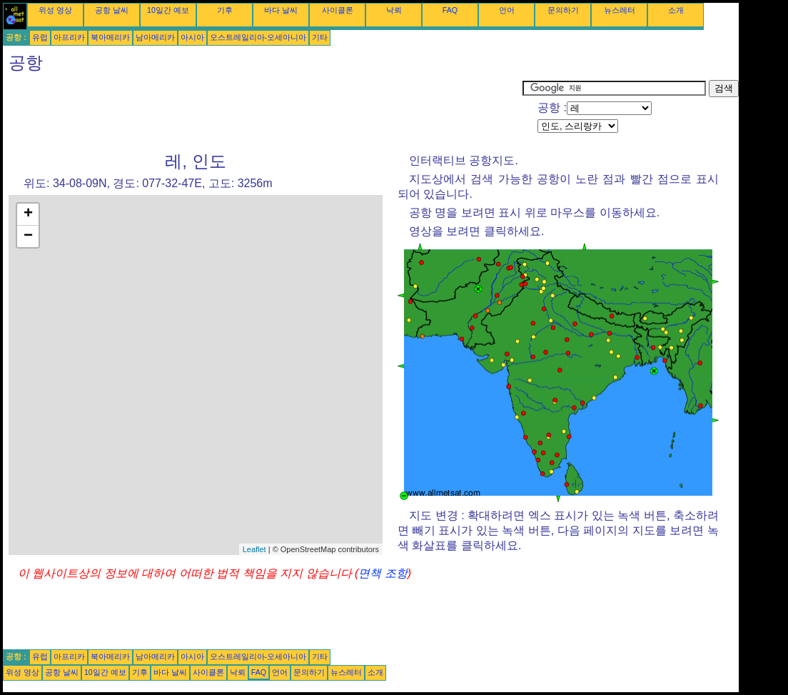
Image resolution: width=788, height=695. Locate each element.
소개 (676, 10)
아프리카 (69, 37)
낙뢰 (394, 10)
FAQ (450, 10)
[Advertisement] (262, 112)
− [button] (28, 236)
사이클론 (337, 10)
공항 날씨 (111, 10)
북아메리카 (110, 37)
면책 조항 (382, 573)
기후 (225, 10)
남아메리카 (155, 37)
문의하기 (563, 10)
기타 (320, 37)
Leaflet (254, 549)
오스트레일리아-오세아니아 (258, 37)
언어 (507, 10)
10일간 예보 (168, 10)
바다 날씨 (281, 10)
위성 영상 (55, 10)
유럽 (40, 37)
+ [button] (28, 214)
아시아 (192, 37)
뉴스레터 (619, 10)
